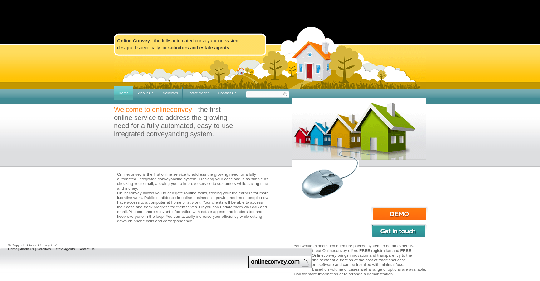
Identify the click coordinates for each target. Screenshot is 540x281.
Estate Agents (64, 249)
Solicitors (170, 93)
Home (124, 93)
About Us (145, 93)
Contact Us (227, 93)
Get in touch (398, 231)
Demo (399, 213)
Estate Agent (198, 93)
